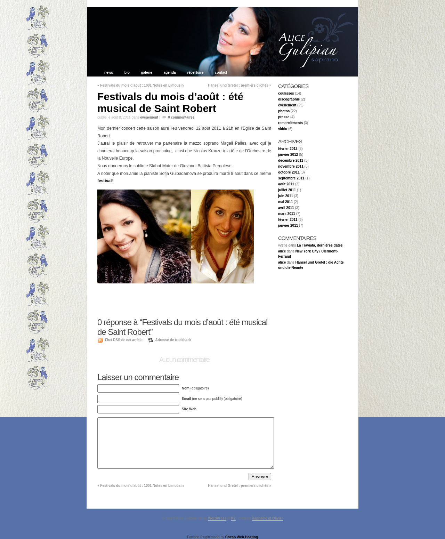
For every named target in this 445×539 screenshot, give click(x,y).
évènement (149, 117)
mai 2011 (285, 202)
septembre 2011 (291, 178)
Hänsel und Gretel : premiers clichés (239, 85)
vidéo (282, 129)
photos (284, 111)
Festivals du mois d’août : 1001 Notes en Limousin (140, 85)
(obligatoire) (195, 388)
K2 (233, 518)
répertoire (195, 72)
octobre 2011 (289, 172)
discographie (289, 99)
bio (127, 72)
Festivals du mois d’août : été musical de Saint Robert (170, 102)
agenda (170, 72)
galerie (146, 72)
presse (283, 117)
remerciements (290, 123)
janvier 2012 (288, 154)
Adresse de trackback (173, 340)
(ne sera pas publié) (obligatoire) (212, 399)
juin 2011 (285, 196)
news (109, 72)
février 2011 (288, 220)
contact (221, 72)
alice (282, 251)
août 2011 (286, 184)
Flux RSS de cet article (124, 340)
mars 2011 (286, 214)
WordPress (217, 518)
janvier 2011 (288, 225)
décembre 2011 (290, 160)
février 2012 (288, 149)
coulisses (286, 93)
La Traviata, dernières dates (320, 245)
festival (104, 180)
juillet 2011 (287, 190)
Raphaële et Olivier (267, 518)
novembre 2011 (291, 166)
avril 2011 (286, 208)
